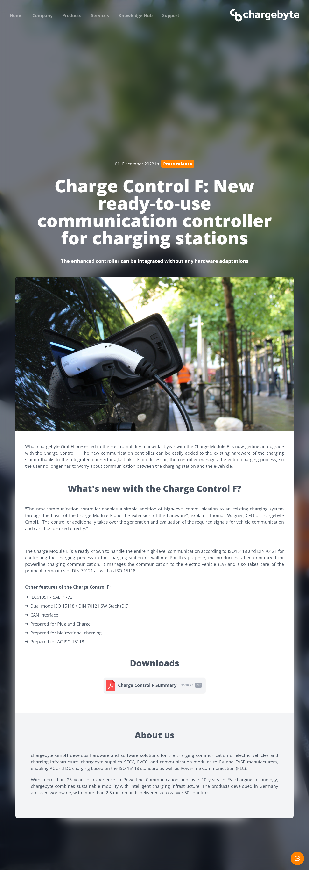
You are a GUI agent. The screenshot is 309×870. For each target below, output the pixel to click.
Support (170, 15)
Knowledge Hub (136, 15)
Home (16, 15)
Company (42, 15)
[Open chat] (297, 858)
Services (100, 15)
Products (71, 15)
